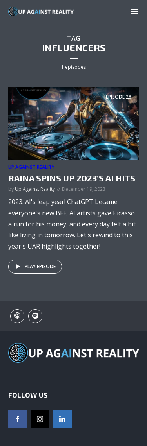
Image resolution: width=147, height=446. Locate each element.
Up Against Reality (31, 167)
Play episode (34, 266)
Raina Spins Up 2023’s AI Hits (71, 178)
